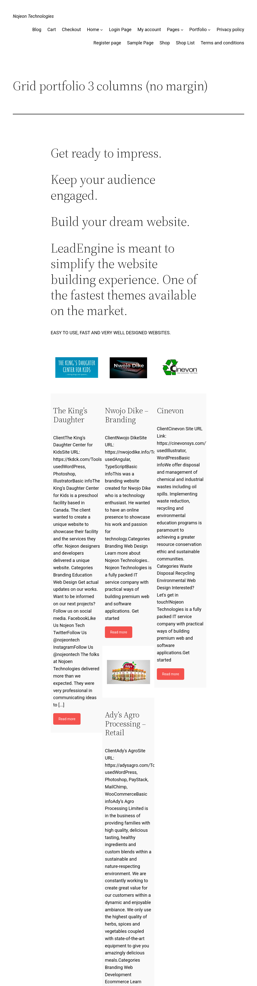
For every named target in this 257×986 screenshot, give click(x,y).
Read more (66, 719)
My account (149, 29)
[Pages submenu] (182, 29)
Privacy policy (230, 29)
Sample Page (140, 42)
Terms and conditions (222, 42)
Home (93, 29)
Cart (51, 29)
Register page (107, 42)
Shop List (185, 42)
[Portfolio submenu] (209, 29)
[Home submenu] (101, 29)
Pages (173, 29)
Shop (165, 42)
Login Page (120, 29)
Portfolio (198, 29)
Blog (36, 29)
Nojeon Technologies (33, 16)
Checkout (71, 29)
